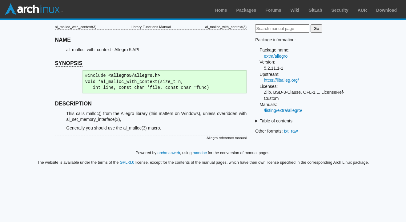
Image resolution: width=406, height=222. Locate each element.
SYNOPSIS (68, 63)
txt (286, 131)
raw (294, 131)
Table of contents (276, 120)
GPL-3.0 (127, 162)
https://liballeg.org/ (281, 80)
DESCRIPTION (73, 104)
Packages (246, 10)
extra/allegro (275, 56)
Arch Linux (34, 9)
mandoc (200, 152)
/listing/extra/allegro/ (283, 110)
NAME (63, 40)
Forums (273, 10)
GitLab (315, 10)
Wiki (295, 10)
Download (386, 10)
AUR (362, 10)
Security (340, 10)
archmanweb (169, 152)
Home (221, 10)
